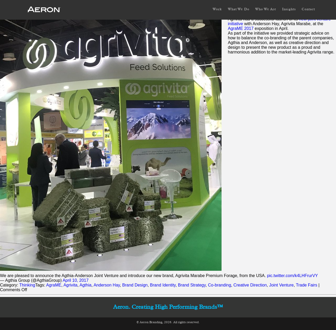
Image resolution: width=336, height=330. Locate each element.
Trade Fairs (306, 285)
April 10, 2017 (76, 280)
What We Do (238, 9)
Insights (289, 9)
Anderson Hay (106, 285)
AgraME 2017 (241, 28)
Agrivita (70, 285)
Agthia (85, 285)
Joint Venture (281, 285)
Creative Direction (250, 285)
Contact (308, 9)
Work (217, 9)
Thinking (27, 285)
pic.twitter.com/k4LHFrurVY (292, 275)
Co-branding (219, 285)
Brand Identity (163, 285)
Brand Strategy (192, 285)
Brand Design (135, 285)
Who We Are (265, 9)
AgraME (53, 285)
